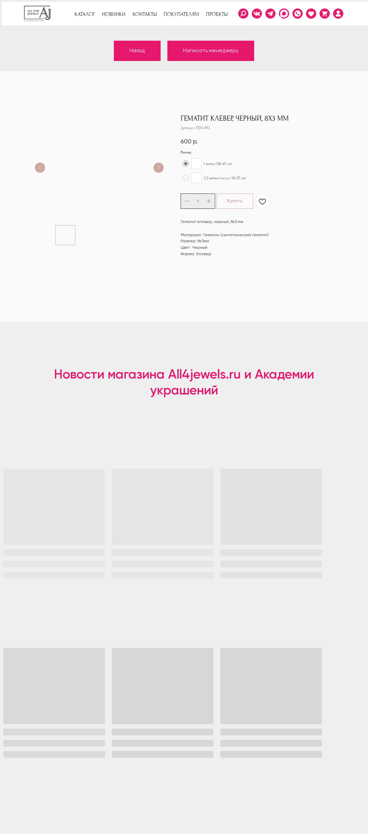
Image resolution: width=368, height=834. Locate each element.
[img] (338, 13)
